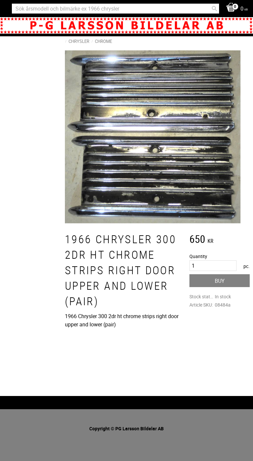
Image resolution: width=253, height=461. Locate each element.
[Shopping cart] (235, 9)
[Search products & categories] (115, 8)
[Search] (214, 9)
